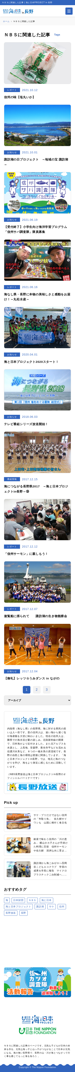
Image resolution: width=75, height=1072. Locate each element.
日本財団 (18, 900)
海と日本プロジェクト (18, 906)
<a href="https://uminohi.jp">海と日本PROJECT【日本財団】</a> (37, 941)
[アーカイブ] (37, 700)
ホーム (6, 21)
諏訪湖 (40, 906)
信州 (61, 906)
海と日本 (46, 900)
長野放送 (11, 913)
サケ (51, 906)
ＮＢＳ (32, 900)
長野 (23, 913)
